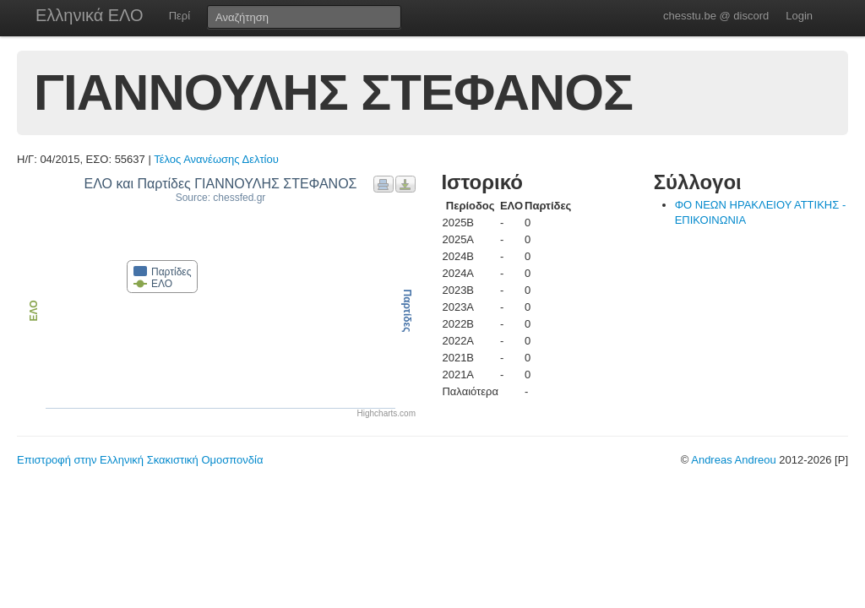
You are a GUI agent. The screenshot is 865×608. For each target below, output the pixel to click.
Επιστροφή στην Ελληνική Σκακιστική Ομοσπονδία (140, 459)
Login (799, 15)
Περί (179, 15)
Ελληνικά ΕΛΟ (89, 15)
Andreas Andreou (733, 459)
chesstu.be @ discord (716, 15)
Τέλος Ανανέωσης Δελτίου (216, 159)
